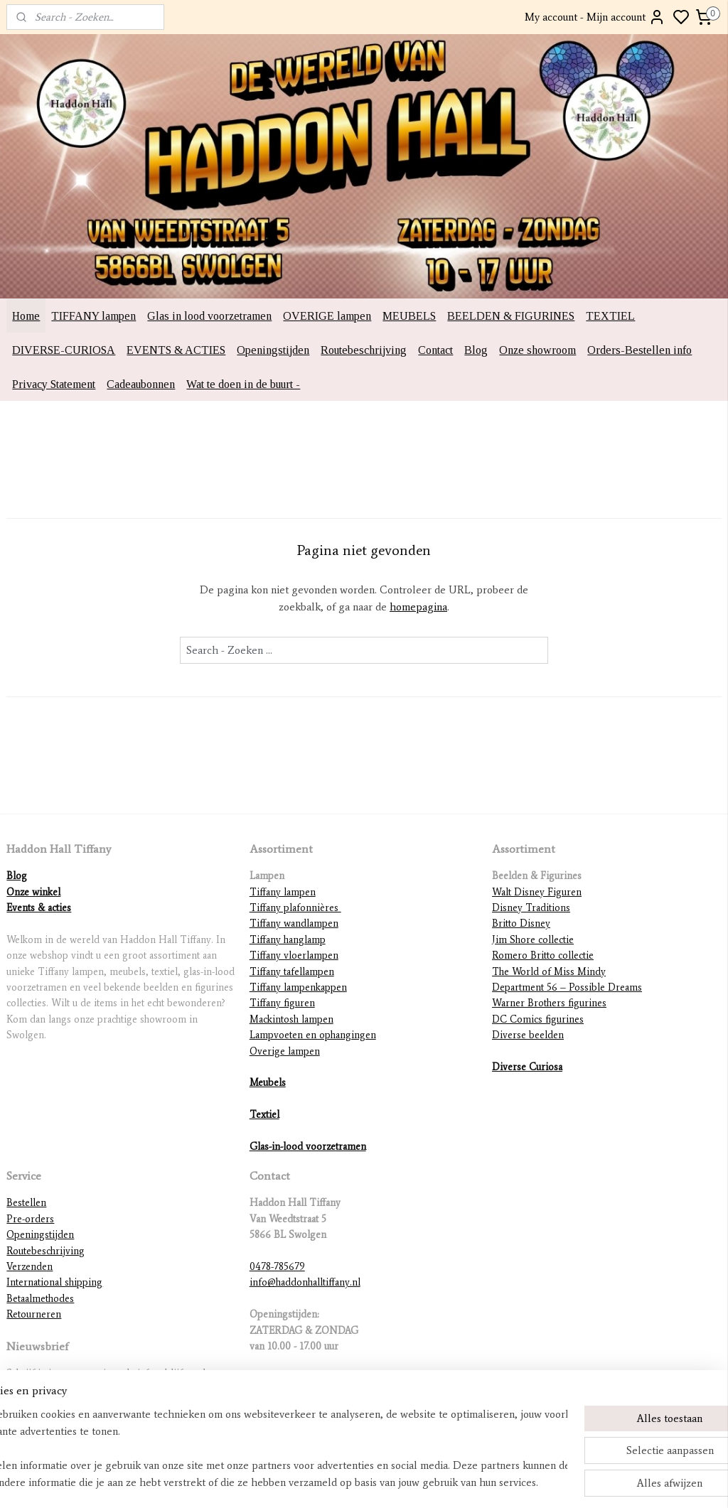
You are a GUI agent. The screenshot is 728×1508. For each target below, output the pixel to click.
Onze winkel (33, 892)
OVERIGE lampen (327, 316)
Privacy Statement (53, 384)
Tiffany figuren (282, 1003)
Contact (435, 350)
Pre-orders (30, 1219)
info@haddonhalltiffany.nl (305, 1282)
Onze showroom (537, 350)
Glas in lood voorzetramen (209, 316)
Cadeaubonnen (141, 384)
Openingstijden (273, 350)
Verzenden (29, 1267)
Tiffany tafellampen (292, 972)
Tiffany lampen (283, 892)
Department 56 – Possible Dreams (567, 987)
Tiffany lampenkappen (298, 987)
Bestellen (26, 1203)
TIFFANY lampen (93, 316)
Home (26, 316)
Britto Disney (521, 923)
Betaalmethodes (40, 1299)
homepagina (418, 606)
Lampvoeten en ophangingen (313, 1035)
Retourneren (33, 1314)
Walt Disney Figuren (537, 892)
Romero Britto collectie (543, 955)
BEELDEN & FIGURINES (510, 316)
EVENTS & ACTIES (176, 350)
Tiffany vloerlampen (294, 955)
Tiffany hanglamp (288, 940)
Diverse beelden (528, 1035)
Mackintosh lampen (291, 1019)
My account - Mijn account (595, 17)
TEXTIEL (610, 316)
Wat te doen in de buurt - (243, 384)
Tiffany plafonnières (295, 908)
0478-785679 (277, 1267)
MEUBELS (409, 316)
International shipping (54, 1282)
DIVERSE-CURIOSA (63, 350)
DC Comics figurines (538, 1019)
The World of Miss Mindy (549, 972)
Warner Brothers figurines (549, 1003)
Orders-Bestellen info (639, 350)
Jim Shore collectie (533, 940)
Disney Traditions (531, 908)
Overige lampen (285, 1051)
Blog (476, 350)
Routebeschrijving (364, 350)
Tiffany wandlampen (294, 923)
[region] (270, 1448)
